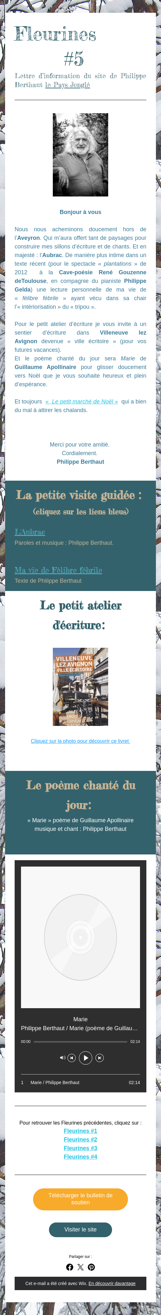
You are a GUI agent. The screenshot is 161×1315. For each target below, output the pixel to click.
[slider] (80, 1042)
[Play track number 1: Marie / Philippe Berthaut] (80, 1082)
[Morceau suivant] (99, 1058)
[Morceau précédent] (71, 1058)
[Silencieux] (63, 1058)
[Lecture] (85, 1058)
